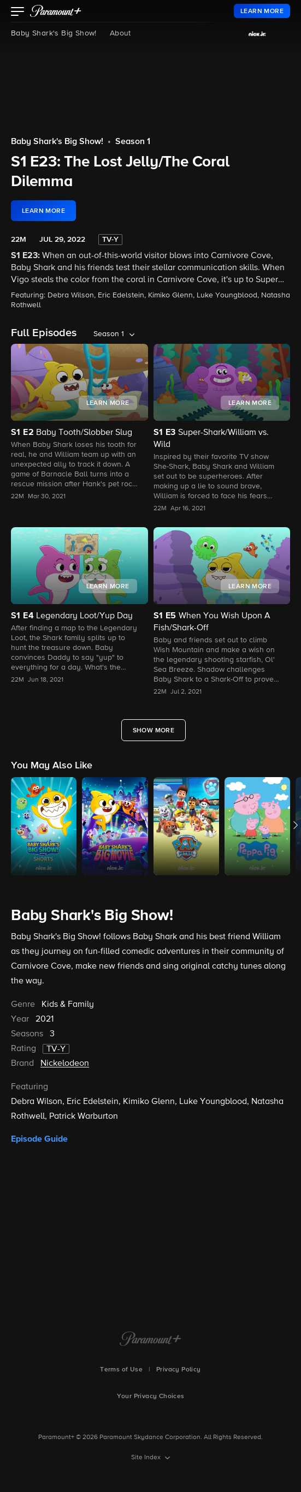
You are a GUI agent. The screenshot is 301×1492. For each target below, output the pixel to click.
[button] (17, 12)
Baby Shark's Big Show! (54, 33)
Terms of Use (121, 1369)
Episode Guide (39, 1139)
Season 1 (132, 142)
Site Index (146, 1457)
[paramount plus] (55, 11)
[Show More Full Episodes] (153, 730)
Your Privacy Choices (151, 1396)
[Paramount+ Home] (150, 1340)
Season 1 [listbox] (108, 334)
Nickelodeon (64, 1063)
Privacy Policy (178, 1369)
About (120, 33)
